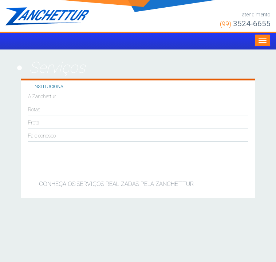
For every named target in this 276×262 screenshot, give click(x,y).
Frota (33, 123)
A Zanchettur (42, 96)
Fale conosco (42, 136)
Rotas (34, 109)
